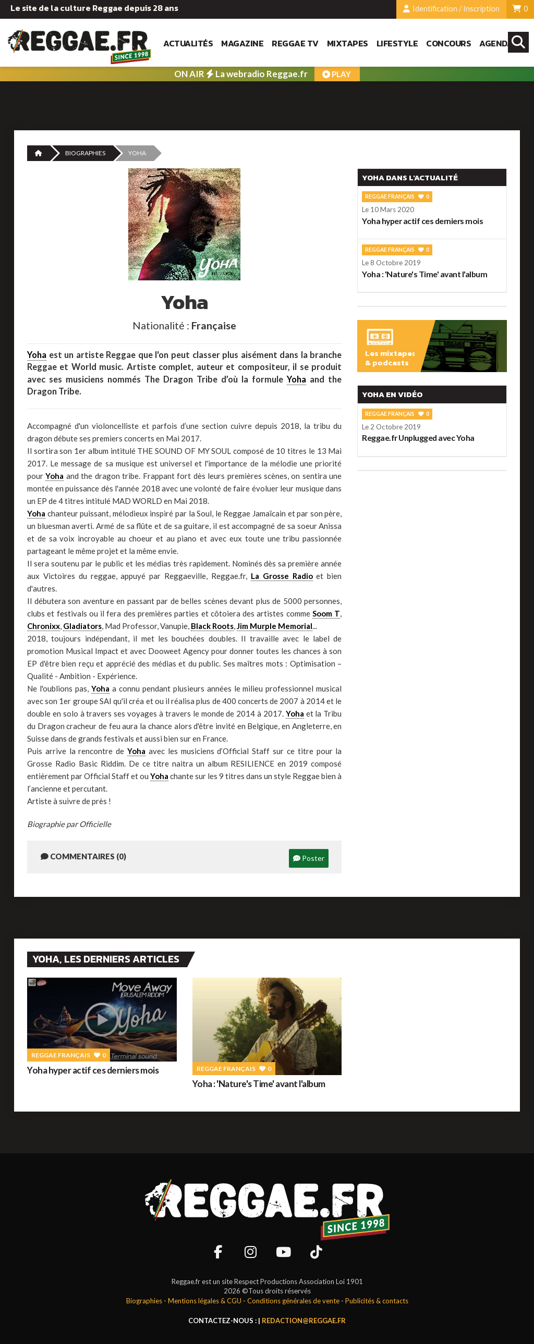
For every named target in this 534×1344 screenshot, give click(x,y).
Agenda (496, 43)
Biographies (85, 153)
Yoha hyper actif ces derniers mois (93, 1070)
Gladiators (82, 626)
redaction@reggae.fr (304, 1320)
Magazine (242, 43)
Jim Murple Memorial (274, 626)
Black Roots (212, 626)
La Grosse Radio (282, 576)
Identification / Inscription (451, 8)
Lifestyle (397, 43)
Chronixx (43, 626)
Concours (448, 43)
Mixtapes (347, 43)
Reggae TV (295, 43)
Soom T (326, 613)
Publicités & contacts (376, 1301)
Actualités (188, 43)
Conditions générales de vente (293, 1301)
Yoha (36, 355)
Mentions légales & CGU (204, 1301)
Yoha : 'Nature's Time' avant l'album (258, 1083)
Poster (308, 858)
